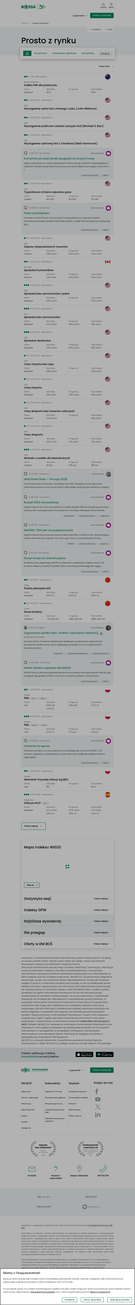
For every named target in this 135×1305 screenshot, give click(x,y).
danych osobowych (100, 1292)
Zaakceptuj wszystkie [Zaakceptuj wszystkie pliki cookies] (119, 1299)
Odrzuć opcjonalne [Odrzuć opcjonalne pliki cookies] (92, 1299)
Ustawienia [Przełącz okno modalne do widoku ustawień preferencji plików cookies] (69, 1299)
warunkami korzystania (43, 1292)
